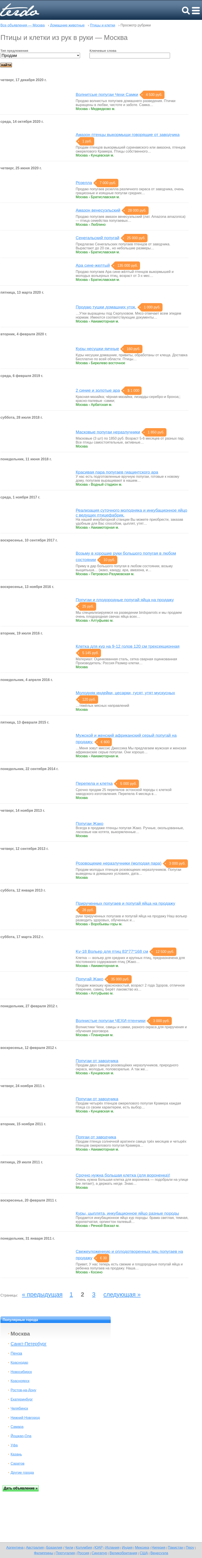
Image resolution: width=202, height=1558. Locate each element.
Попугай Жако (89, 979)
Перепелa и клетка (94, 783)
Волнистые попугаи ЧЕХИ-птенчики (111, 1020)
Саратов (17, 1463)
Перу (190, 1547)
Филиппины (43, 1553)
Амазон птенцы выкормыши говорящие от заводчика (128, 134)
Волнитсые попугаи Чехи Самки (107, 94)
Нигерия (158, 1547)
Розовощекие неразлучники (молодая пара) (118, 863)
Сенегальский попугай (97, 237)
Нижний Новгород (25, 1418)
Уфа (14, 1445)
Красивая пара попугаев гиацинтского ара (117, 472)
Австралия (35, 1547)
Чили (69, 1547)
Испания (112, 1547)
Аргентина (14, 1547)
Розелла (84, 182)
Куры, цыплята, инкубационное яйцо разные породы (127, 1213)
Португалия (65, 1553)
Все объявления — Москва (22, 25)
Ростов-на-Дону (23, 1390)
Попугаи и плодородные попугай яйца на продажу (125, 599)
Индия (127, 1547)
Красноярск (20, 1381)
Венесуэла (159, 1553)
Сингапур (99, 1553)
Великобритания (123, 1553)
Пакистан (175, 1547)
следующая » (122, 1294)
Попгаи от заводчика (96, 1137)
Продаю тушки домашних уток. (106, 307)
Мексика (142, 1547)
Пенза (16, 1353)
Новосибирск (21, 1372)
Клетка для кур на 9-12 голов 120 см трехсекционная (128, 646)
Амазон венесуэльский (98, 210)
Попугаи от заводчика (97, 1060)
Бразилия (54, 1547)
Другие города (22, 1472)
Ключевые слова (103, 50)
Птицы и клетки (102, 25)
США (144, 1553)
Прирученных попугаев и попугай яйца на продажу (125, 903)
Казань (16, 1454)
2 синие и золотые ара (98, 390)
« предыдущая (42, 1294)
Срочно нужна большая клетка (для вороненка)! (123, 1175)
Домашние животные (67, 25)
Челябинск (19, 1408)
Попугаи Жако (89, 823)
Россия (83, 1553)
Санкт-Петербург (29, 1343)
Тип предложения (14, 50)
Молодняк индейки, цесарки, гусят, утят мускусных (125, 692)
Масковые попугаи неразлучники (108, 432)
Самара (17, 1427)
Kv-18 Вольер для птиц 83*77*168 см (112, 951)
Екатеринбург (22, 1399)
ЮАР (98, 1547)
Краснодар (19, 1362)
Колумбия (84, 1547)
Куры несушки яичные (97, 348)
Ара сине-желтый (93, 265)
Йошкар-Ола (21, 1436)
